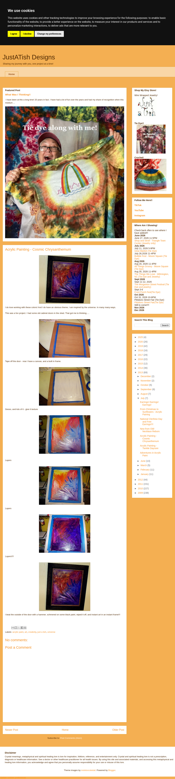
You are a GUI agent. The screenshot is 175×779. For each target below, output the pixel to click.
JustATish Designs (29, 57)
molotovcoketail (88, 770)
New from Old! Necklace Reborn (150, 430)
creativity (32, 632)
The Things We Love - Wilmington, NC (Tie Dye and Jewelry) (151, 275)
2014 (141, 368)
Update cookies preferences (13, 777)
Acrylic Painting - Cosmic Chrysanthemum (149, 439)
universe (51, 632)
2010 (141, 488)
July (143, 398)
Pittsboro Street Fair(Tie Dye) (149, 302)
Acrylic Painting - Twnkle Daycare (149, 447)
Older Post (118, 729)
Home (12, 74)
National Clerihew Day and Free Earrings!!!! (151, 422)
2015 (141, 363)
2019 (141, 346)
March (144, 465)
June (143, 461)
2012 (141, 479)
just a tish (41, 632)
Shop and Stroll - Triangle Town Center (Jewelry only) (150, 241)
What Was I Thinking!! (17, 94)
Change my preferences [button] (49, 34)
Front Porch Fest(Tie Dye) (147, 292)
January (145, 474)
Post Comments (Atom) (71, 738)
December (146, 376)
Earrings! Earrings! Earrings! (149, 403)
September (146, 389)
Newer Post (11, 729)
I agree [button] (13, 34)
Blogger (111, 770)
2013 (141, 372)
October (145, 385)
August (144, 394)
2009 (141, 493)
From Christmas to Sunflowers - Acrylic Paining (151, 412)
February (145, 469)
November (146, 380)
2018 (141, 350)
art (26, 632)
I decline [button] (27, 34)
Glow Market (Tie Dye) (145, 251)
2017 (141, 355)
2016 (141, 359)
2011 (141, 484)
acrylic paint (18, 632)
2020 (141, 341)
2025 (141, 337)
